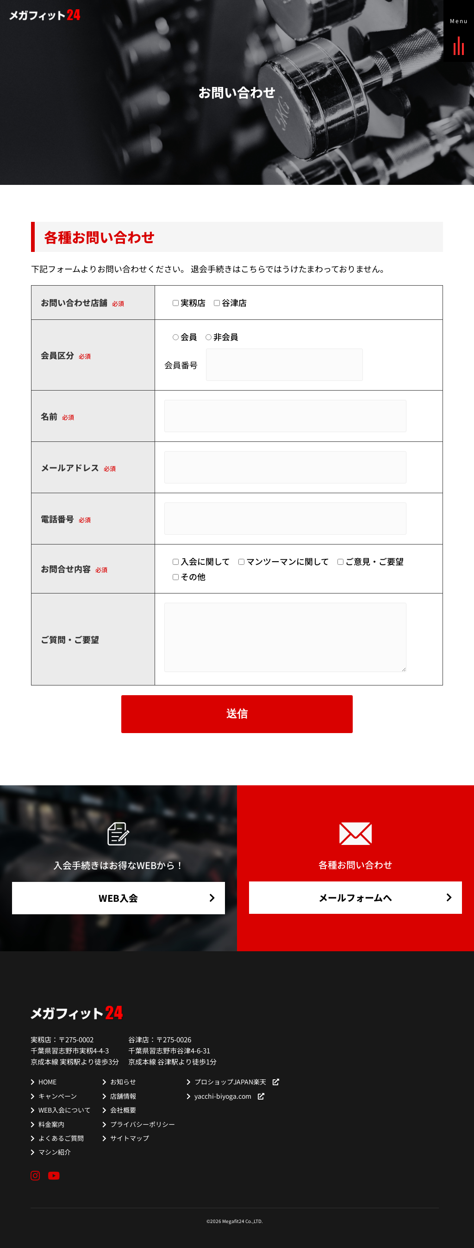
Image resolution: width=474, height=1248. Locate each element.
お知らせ (123, 1081)
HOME (47, 1081)
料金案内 (51, 1124)
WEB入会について (64, 1109)
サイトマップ (129, 1138)
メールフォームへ (355, 897)
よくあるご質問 (61, 1138)
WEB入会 (118, 898)
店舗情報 (123, 1096)
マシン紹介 (54, 1151)
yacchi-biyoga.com (229, 1096)
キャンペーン (57, 1096)
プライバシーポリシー (142, 1124)
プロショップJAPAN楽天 (236, 1081)
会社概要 (123, 1109)
